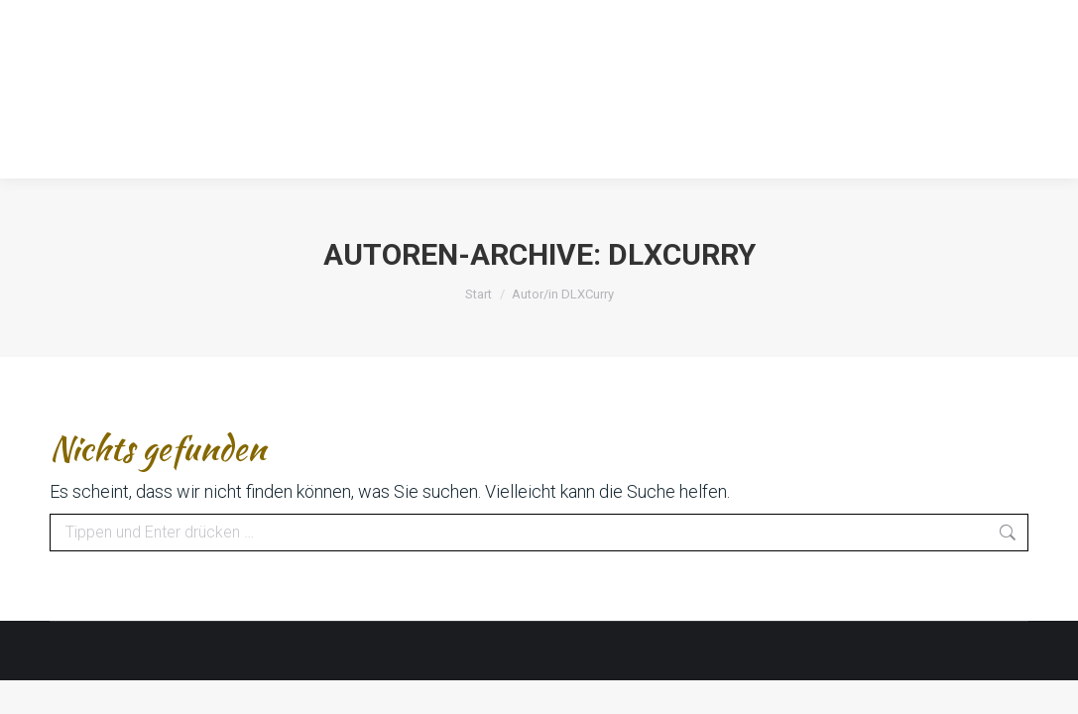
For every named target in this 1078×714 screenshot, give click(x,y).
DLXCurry (682, 254)
